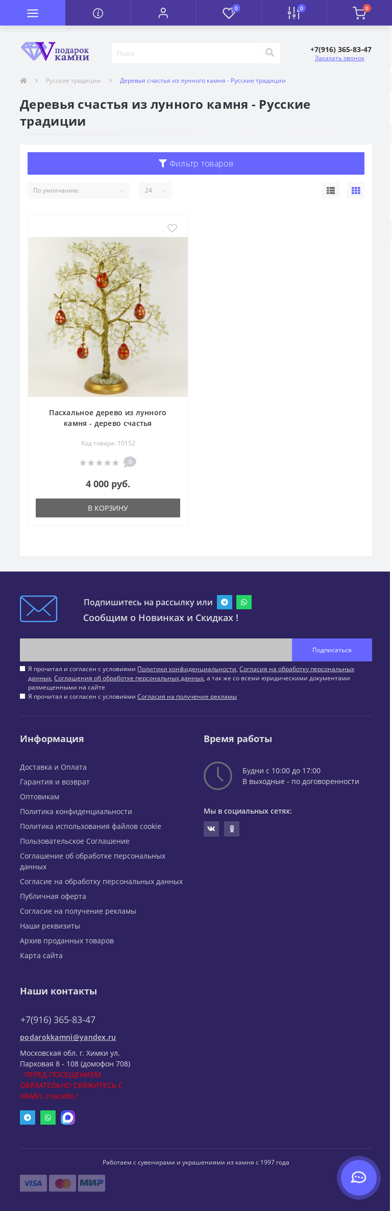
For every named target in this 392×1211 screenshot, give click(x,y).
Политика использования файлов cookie (90, 826)
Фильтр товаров (196, 163)
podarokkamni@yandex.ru (68, 1037)
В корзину (108, 508)
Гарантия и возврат (55, 782)
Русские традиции (73, 80)
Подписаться (332, 650)
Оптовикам (39, 796)
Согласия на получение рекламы (187, 696)
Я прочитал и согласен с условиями (132, 696)
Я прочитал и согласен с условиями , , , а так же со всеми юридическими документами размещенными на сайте (191, 678)
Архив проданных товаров (67, 940)
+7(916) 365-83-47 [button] (57, 1020)
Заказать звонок (339, 58)
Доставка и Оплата (53, 767)
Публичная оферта (53, 896)
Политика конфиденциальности (76, 811)
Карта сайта (41, 955)
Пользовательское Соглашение (75, 841)
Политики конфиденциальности (186, 668)
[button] (163, 13)
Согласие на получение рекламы (78, 911)
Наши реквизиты (50, 926)
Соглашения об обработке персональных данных (129, 678)
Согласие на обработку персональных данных (101, 881)
